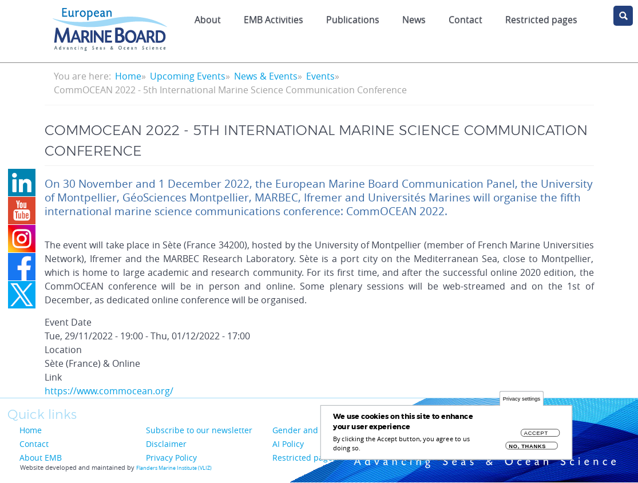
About (208, 19)
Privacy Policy (171, 457)
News (414, 19)
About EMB (40, 457)
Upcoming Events (187, 76)
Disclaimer (166, 443)
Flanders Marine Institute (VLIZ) (174, 468)
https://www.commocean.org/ (109, 391)
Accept (536, 433)
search (623, 16)
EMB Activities (273, 19)
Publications (352, 19)
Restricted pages (304, 457)
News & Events (266, 76)
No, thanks (527, 447)
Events (320, 76)
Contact (465, 19)
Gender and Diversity (313, 430)
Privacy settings (521, 399)
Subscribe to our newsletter (199, 430)
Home (128, 76)
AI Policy (288, 443)
